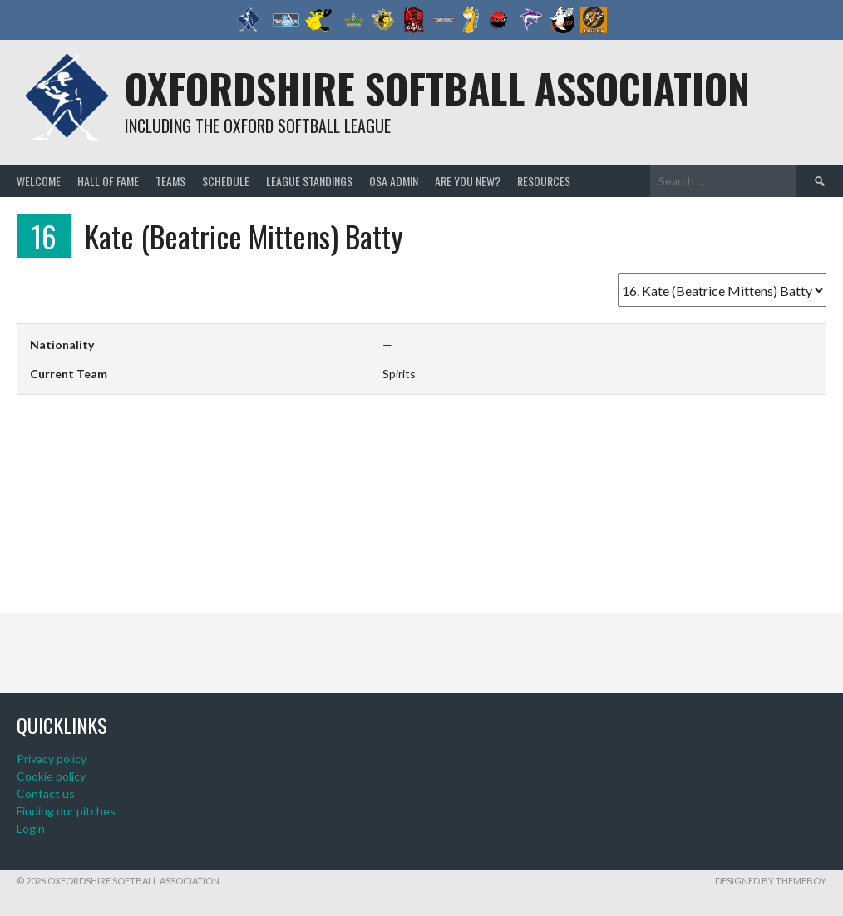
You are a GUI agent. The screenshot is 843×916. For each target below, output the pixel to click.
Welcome (39, 181)
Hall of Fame (108, 181)
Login (31, 828)
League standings (309, 181)
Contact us (46, 793)
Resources (543, 181)
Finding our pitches (66, 811)
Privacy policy (51, 758)
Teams (170, 181)
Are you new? (467, 181)
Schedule (225, 181)
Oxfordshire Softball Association (437, 87)
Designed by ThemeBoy (770, 880)
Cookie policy (51, 776)
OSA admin (393, 181)
